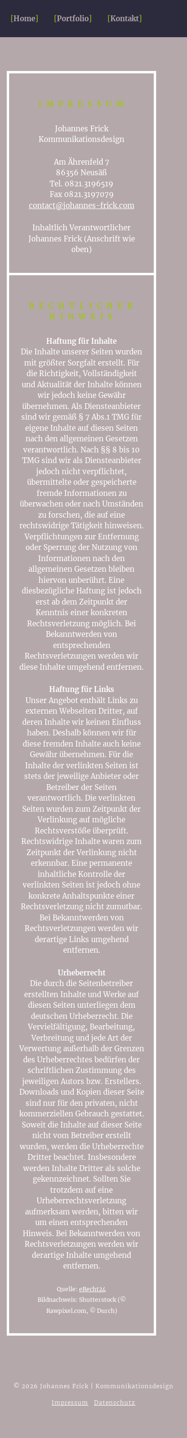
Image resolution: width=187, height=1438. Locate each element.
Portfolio (73, 18)
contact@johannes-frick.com (81, 205)
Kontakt (124, 18)
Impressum (70, 1402)
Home (24, 18)
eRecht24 (92, 1289)
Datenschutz (114, 1402)
